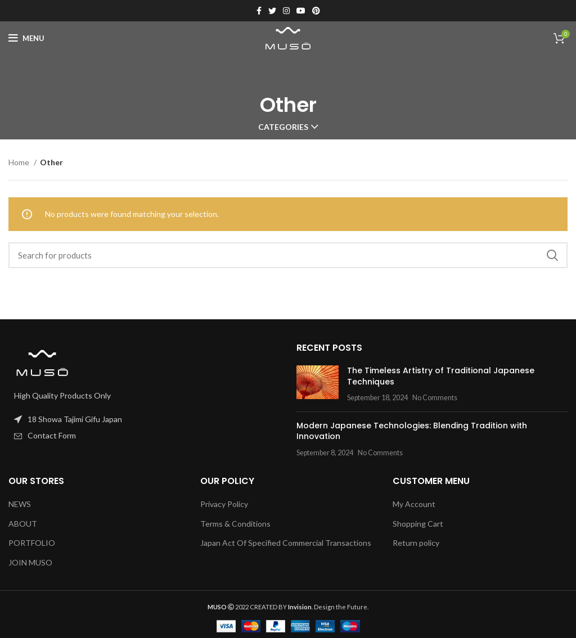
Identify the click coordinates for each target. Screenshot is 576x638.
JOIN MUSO (30, 562)
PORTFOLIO (31, 542)
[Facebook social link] (259, 10)
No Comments (434, 397)
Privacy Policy (224, 504)
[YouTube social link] (301, 10)
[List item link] (144, 435)
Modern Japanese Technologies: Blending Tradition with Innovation (411, 431)
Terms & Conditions (235, 523)
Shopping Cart (418, 523)
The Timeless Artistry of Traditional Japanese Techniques (440, 376)
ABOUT (22, 523)
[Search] (288, 255)
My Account (414, 504)
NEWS (19, 504)
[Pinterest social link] (316, 10)
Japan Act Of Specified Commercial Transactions (285, 542)
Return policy (416, 542)
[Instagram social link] (286, 10)
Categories (283, 127)
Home (19, 162)
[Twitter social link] (272, 10)
